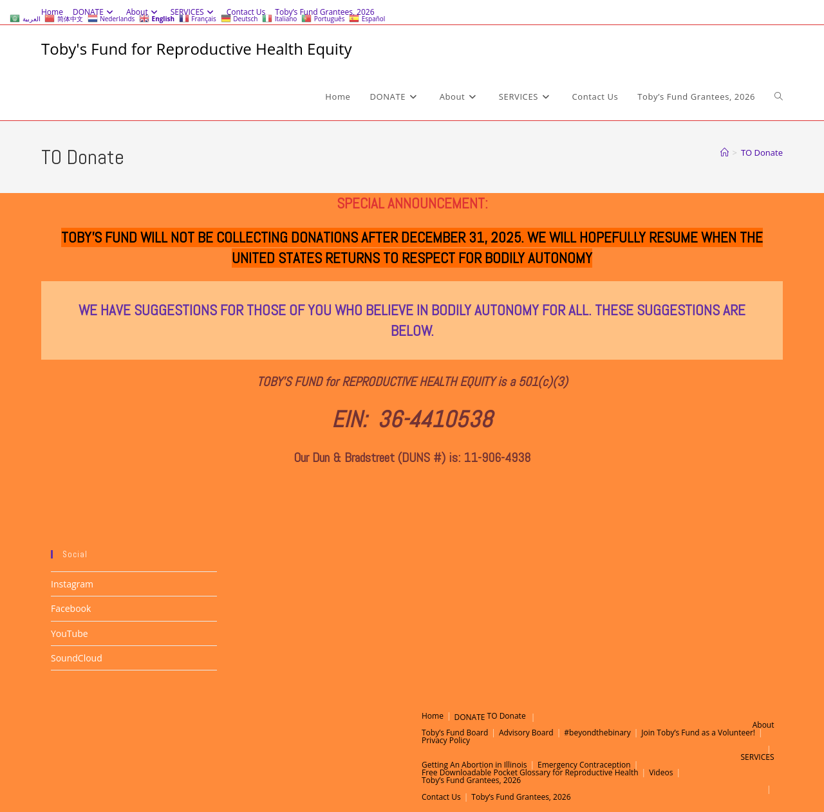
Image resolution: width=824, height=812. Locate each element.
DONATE (469, 717)
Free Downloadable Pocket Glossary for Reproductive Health (530, 772)
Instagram (72, 584)
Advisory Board (526, 732)
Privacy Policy (446, 740)
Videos (661, 772)
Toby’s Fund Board (455, 732)
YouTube (69, 633)
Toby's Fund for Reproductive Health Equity (196, 48)
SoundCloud (76, 658)
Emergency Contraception (584, 764)
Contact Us (441, 796)
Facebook (71, 608)
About (763, 724)
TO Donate (762, 152)
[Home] (724, 152)
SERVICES (757, 757)
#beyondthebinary (597, 732)
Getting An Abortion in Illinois (474, 764)
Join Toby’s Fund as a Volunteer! (698, 732)
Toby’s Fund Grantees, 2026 (471, 780)
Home (433, 715)
